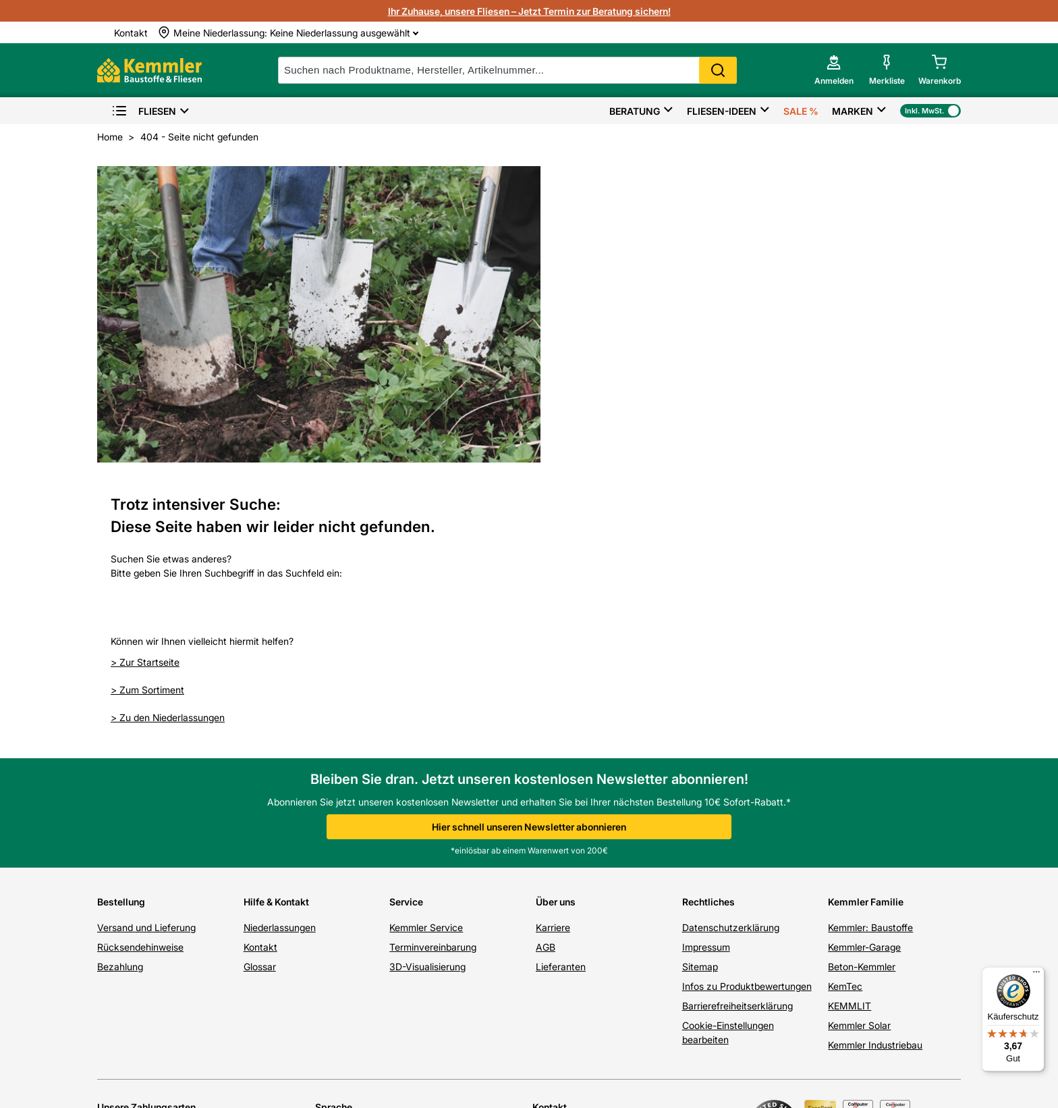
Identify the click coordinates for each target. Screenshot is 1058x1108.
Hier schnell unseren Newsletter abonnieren (529, 553)
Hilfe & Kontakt (276, 628)
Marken (852, 111)
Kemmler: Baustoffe (870, 654)
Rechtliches (708, 628)
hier (586, 967)
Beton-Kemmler (861, 693)
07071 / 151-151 (636, 883)
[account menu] (834, 70)
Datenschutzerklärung (730, 654)
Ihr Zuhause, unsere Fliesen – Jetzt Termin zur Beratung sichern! (529, 11)
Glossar (260, 693)
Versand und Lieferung (146, 654)
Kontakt (260, 673)
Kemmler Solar (859, 752)
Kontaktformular (691, 918)
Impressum (706, 673)
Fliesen (143, 111)
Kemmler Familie (865, 628)
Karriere (553, 654)
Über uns (556, 628)
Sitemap (700, 693)
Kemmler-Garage (864, 673)
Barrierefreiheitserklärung (737, 732)
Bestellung (121, 628)
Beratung (634, 111)
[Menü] (1036, 975)
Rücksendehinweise (140, 673)
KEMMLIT (849, 732)
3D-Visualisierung (427, 693)
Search (718, 70)
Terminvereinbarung (432, 673)
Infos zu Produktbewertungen (747, 712)
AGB (545, 673)
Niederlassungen (280, 654)
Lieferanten (561, 693)
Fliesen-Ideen (721, 111)
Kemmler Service (426, 654)
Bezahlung (120, 693)
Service (406, 628)
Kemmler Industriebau (875, 771)
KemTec (845, 712)
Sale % (800, 111)
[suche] (507, 70)
